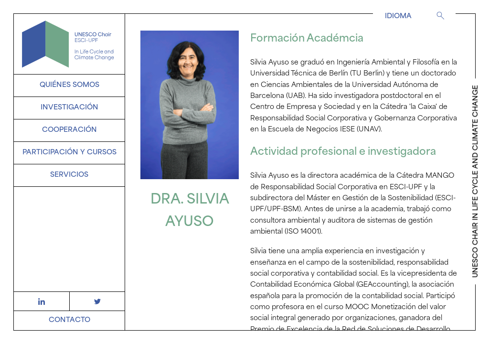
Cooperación (69, 130)
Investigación (69, 107)
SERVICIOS (69, 175)
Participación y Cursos (69, 152)
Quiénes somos (69, 85)
